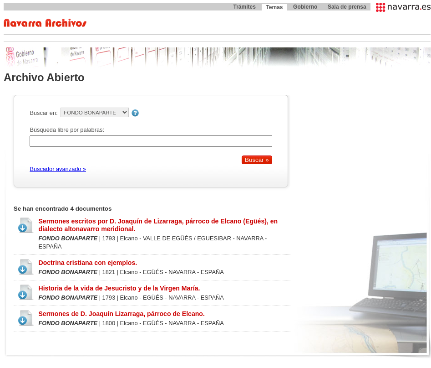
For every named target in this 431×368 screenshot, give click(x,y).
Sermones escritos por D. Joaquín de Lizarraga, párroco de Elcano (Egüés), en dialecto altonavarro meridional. (158, 225)
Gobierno (305, 7)
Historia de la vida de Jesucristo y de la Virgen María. (119, 288)
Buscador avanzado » (58, 169)
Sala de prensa (347, 7)
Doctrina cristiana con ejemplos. (87, 262)
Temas (274, 7)
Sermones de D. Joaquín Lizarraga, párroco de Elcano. (121, 313)
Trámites (244, 7)
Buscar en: (43, 112)
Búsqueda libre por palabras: (67, 129)
